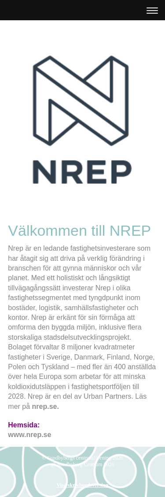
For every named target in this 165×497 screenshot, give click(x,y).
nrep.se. (45, 406)
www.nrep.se (29, 434)
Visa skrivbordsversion (83, 485)
